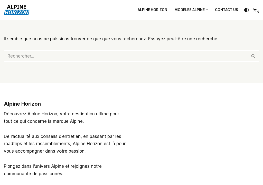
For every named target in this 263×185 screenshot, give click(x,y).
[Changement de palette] (246, 10)
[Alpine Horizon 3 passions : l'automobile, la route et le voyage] (18, 10)
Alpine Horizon (152, 10)
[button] (207, 10)
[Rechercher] (126, 56)
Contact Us (226, 10)
